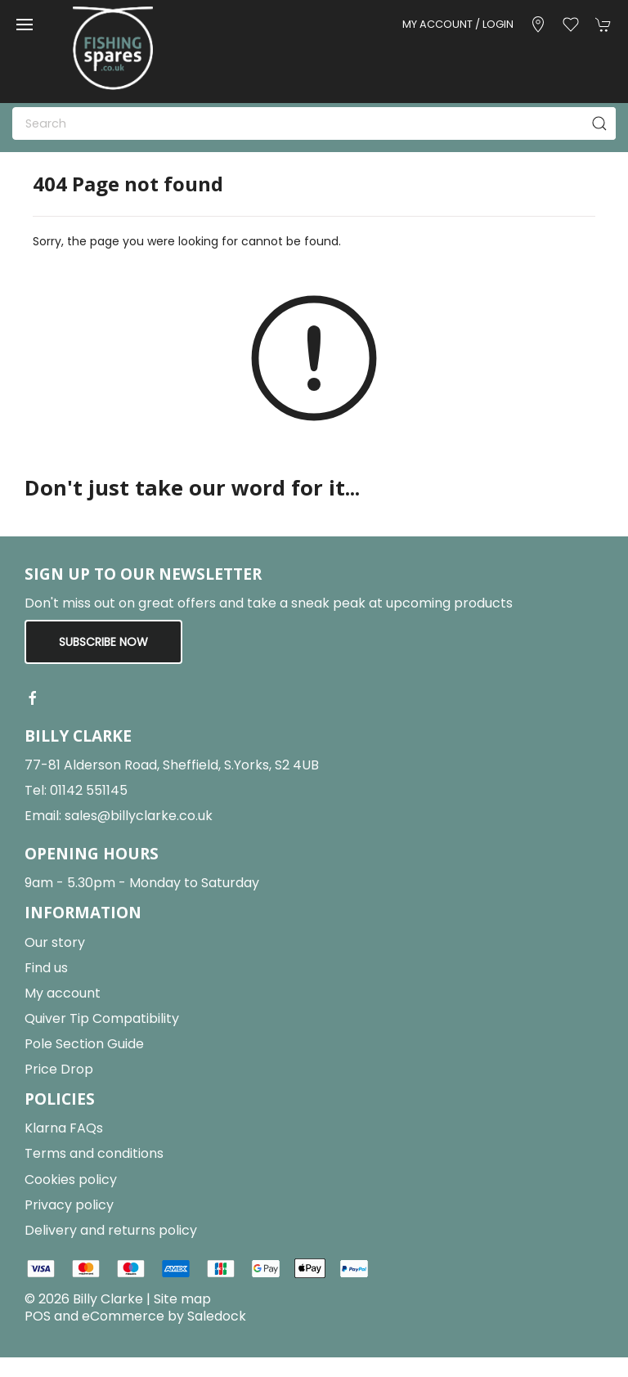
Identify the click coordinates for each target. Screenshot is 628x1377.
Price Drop (59, 1069)
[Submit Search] (599, 123)
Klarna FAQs (64, 1128)
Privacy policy (69, 1204)
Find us (46, 967)
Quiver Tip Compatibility (102, 1018)
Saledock (216, 1316)
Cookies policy (71, 1179)
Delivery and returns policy (111, 1230)
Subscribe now (103, 642)
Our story (55, 942)
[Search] (314, 123)
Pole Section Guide (84, 1043)
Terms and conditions (94, 1153)
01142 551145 (89, 790)
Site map (182, 1299)
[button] (24, 24)
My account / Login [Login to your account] (458, 24)
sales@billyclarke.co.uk (139, 815)
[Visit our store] (538, 24)
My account (63, 993)
